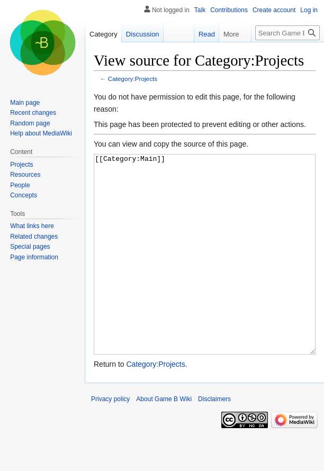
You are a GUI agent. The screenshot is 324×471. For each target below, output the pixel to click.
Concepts (23, 195)
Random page (30, 123)
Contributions (229, 10)
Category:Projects (132, 78)
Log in (309, 10)
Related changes (34, 236)
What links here (32, 226)
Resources (25, 174)
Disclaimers (214, 438)
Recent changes (33, 112)
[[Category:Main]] (205, 274)
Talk (199, 10)
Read (207, 34)
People (20, 185)
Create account (274, 10)
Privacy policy (110, 438)
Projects (21, 164)
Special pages (30, 246)
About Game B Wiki (164, 438)
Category (103, 34)
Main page (25, 102)
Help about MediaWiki (41, 133)
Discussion (142, 34)
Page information (34, 257)
